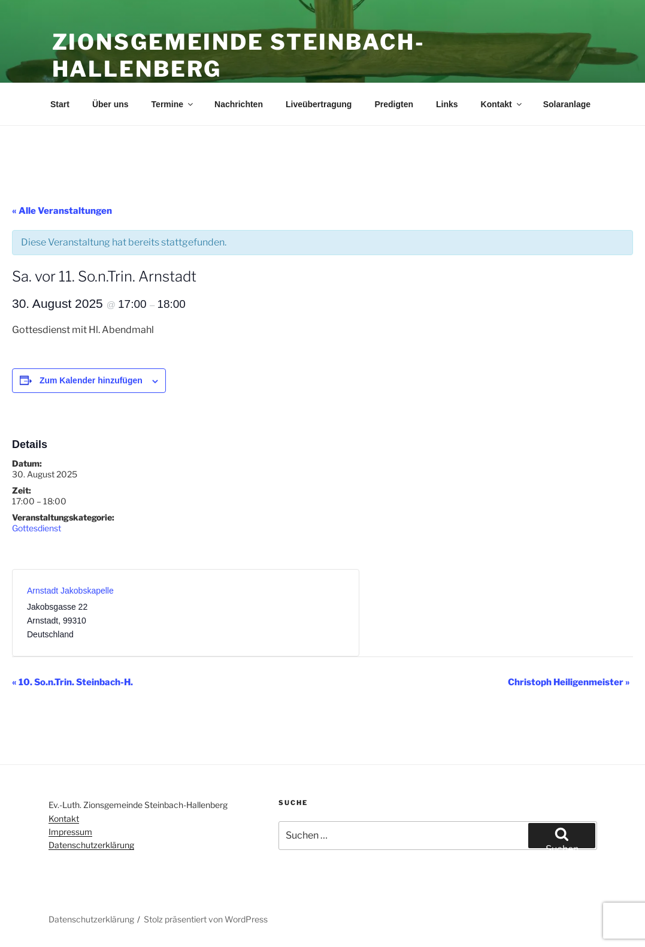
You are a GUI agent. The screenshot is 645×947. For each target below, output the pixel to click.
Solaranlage (567, 104)
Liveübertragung (319, 104)
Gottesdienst (36, 528)
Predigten (393, 104)
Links (447, 104)
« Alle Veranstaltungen (62, 210)
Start (59, 104)
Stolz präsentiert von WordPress (206, 919)
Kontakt (502, 104)
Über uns (110, 104)
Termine (173, 104)
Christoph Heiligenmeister (569, 682)
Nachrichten (238, 104)
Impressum (70, 832)
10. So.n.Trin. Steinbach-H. (72, 682)
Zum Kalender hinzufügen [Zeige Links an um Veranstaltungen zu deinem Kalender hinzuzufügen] (91, 380)
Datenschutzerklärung (91, 845)
